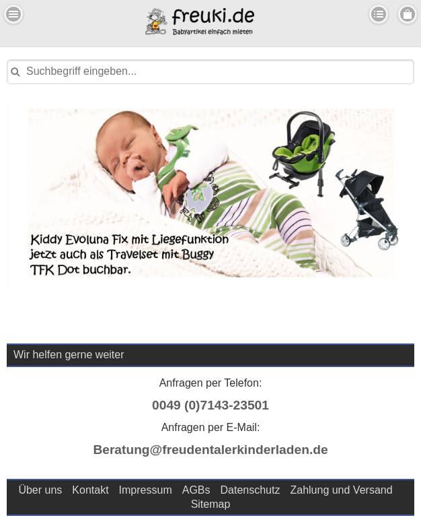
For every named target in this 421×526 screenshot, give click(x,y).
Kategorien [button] (379, 14)
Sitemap (211, 504)
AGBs (196, 490)
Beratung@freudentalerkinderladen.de (210, 449)
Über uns (40, 490)
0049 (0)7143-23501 (210, 405)
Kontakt (90, 490)
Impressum (145, 490)
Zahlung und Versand (341, 490)
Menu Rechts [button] (407, 14)
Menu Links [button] (13, 14)
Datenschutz (250, 490)
